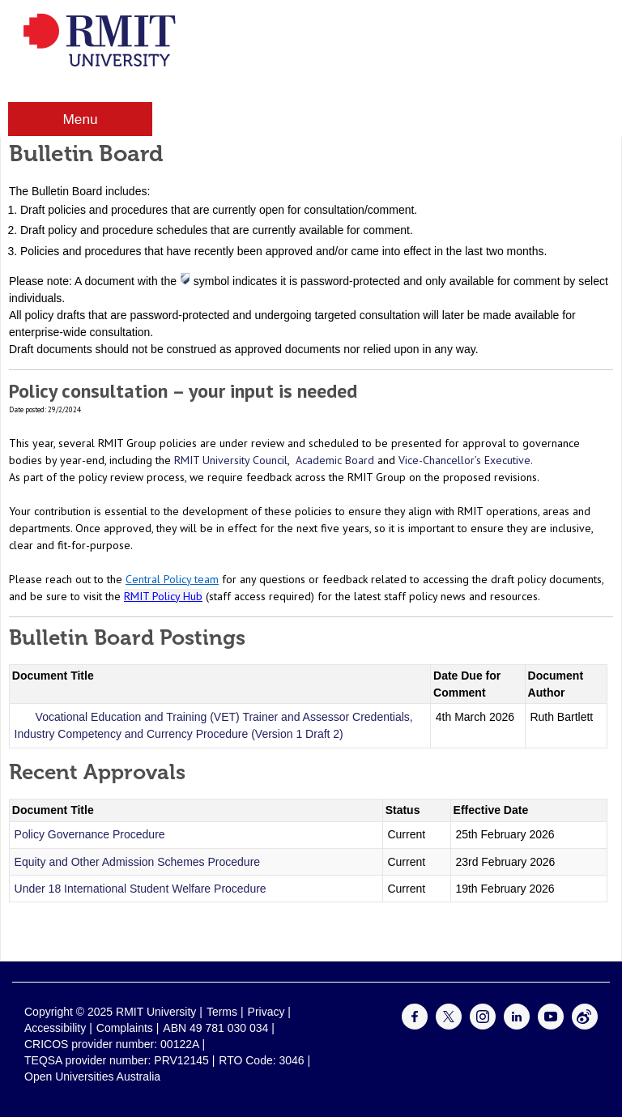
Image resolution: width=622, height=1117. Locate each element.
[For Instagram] (483, 1025)
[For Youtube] (551, 1025)
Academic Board (335, 460)
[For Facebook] (415, 1025)
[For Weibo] (585, 1025)
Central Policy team (172, 579)
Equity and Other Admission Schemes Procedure (138, 861)
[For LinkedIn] (517, 1025)
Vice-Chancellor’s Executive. (465, 460)
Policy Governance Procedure (90, 834)
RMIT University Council (231, 460)
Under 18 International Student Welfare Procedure (140, 888)
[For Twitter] (449, 1025)
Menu (79, 119)
